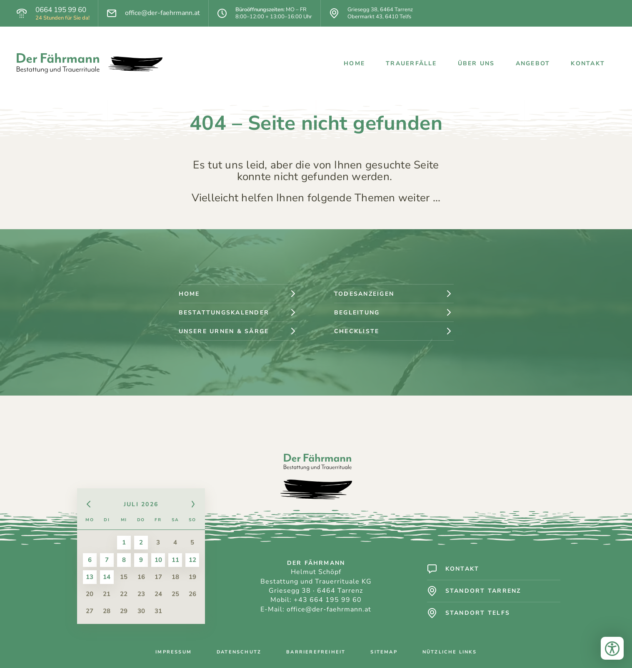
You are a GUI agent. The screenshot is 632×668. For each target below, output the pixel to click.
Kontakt (588, 63)
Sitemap (383, 652)
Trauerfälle (411, 63)
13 (89, 577)
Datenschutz (239, 652)
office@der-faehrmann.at (329, 609)
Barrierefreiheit (315, 652)
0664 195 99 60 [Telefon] (60, 10)
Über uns (476, 63)
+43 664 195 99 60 (328, 599)
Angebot (533, 63)
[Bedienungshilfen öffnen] (612, 648)
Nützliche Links (449, 652)
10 (158, 560)
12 (192, 560)
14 (106, 577)
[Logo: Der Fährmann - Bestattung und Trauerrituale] (89, 63)
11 (175, 560)
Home (354, 63)
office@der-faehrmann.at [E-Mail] (162, 13)
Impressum (173, 652)
